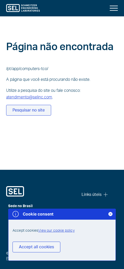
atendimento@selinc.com (29, 97)
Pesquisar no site (29, 110)
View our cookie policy (56, 230)
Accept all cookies (36, 247)
